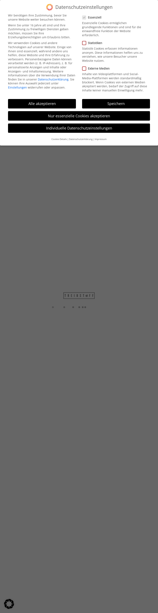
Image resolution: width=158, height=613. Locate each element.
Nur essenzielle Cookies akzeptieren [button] (79, 113)
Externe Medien (96, 66)
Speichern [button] (116, 101)
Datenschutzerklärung (53, 77)
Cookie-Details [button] (59, 136)
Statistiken (92, 40)
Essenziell (91, 15)
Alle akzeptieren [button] (42, 101)
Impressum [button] (101, 136)
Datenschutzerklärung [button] (81, 136)
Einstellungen (17, 85)
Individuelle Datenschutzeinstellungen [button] (79, 125)
